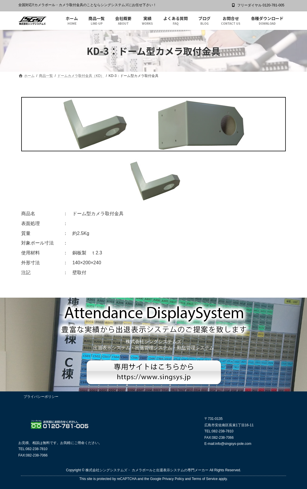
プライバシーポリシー (41, 397)
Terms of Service (204, 479)
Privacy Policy (173, 479)
